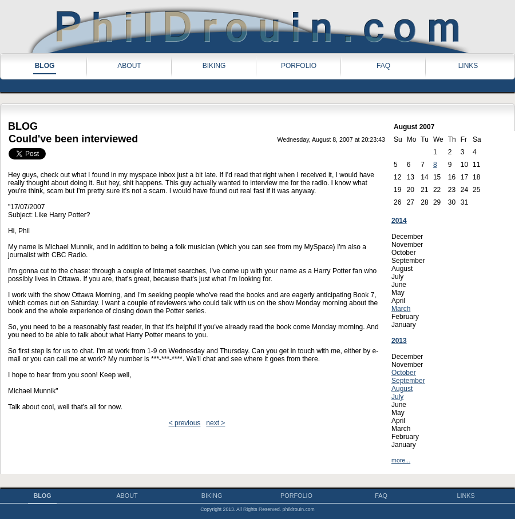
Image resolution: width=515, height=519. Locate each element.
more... (400, 460)
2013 (399, 341)
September (408, 381)
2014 (399, 221)
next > (215, 423)
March (400, 309)
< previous (185, 423)
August (402, 389)
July (397, 397)
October (403, 373)
